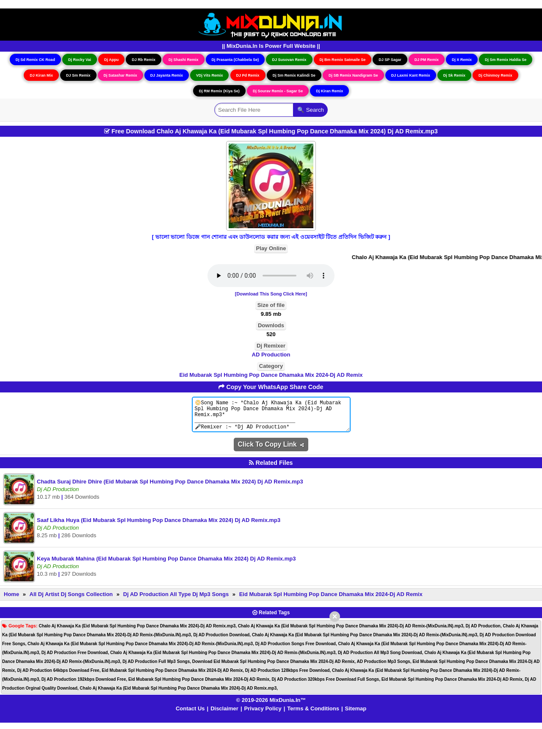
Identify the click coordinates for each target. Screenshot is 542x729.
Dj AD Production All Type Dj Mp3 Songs (176, 600)
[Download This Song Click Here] (271, 293)
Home (11, 600)
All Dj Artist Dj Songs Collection (71, 600)
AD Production (271, 354)
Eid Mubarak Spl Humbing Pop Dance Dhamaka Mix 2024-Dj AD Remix (271, 375)
